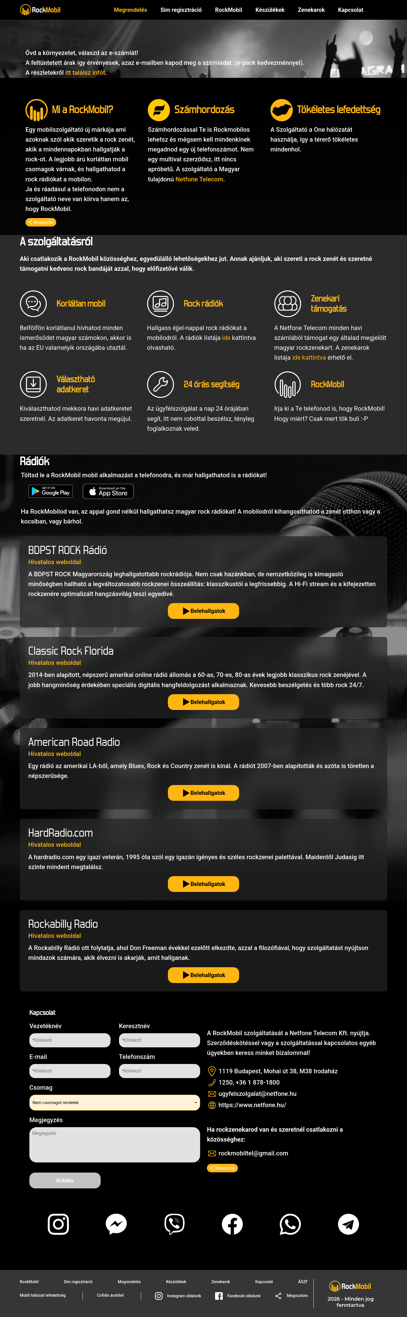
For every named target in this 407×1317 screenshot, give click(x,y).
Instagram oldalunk (178, 1296)
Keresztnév (134, 1026)
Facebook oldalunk (238, 1296)
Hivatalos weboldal (54, 562)
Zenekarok (311, 10)
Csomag (41, 1087)
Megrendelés (130, 10)
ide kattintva (309, 357)
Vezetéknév (45, 1026)
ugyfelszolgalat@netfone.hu (257, 1093)
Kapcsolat (264, 1281)
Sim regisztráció (181, 10)
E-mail (38, 1056)
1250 (225, 1082)
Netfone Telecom (199, 179)
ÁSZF (303, 1281)
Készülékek (270, 10)
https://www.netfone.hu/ (252, 1105)
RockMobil (29, 1281)
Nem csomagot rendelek (56, 1102)
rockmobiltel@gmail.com (253, 1153)
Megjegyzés (46, 1119)
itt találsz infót (85, 72)
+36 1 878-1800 (258, 1082)
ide (226, 337)
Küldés (64, 1180)
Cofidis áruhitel (110, 1295)
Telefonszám (137, 1056)
